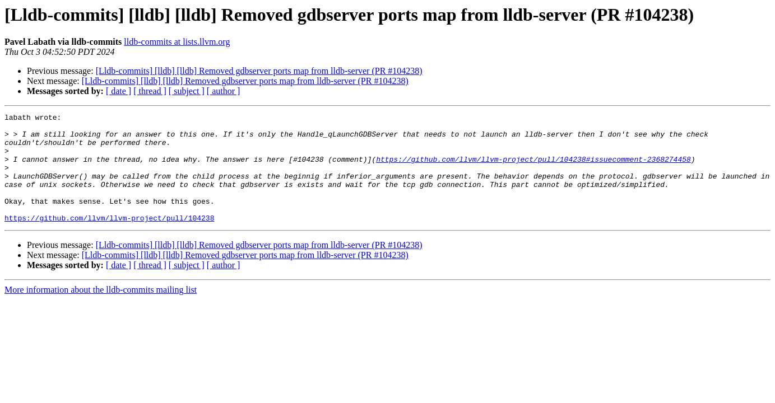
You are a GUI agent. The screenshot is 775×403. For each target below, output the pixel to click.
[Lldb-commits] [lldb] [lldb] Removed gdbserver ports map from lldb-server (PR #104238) (259, 71)
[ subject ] (187, 91)
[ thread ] (149, 91)
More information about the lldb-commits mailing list (100, 311)
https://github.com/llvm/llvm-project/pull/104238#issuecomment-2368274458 (533, 169)
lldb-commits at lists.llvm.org (177, 41)
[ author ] (223, 91)
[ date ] (118, 91)
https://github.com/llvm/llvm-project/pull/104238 (109, 240)
